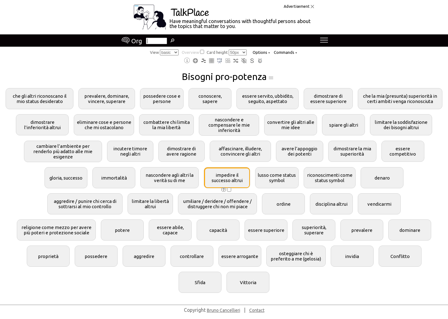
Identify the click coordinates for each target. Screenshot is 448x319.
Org (132, 41)
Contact (256, 310)
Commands (285, 52)
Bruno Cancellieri (223, 310)
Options (261, 52)
